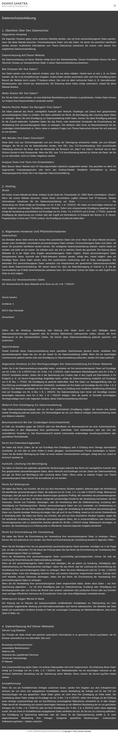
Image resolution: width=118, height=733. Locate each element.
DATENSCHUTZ (54, 731)
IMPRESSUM (40, 731)
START (30, 731)
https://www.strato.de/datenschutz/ (93, 201)
